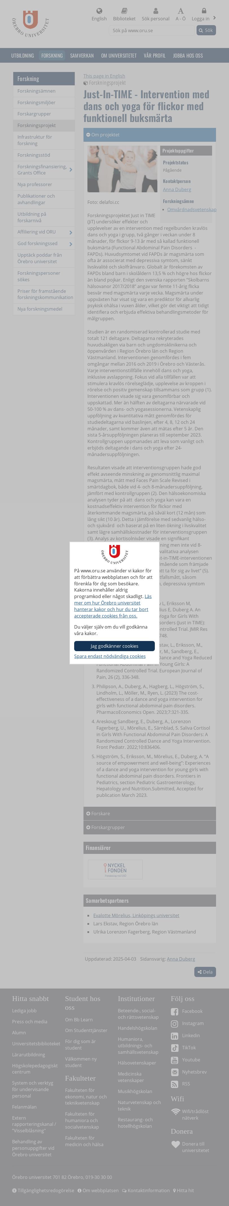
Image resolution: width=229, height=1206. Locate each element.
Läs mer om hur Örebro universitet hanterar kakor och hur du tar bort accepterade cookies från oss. (113, 606)
